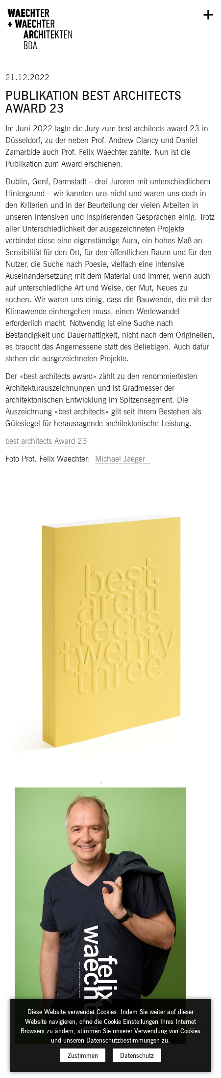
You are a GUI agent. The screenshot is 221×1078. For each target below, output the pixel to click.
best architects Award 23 (46, 441)
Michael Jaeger (122, 459)
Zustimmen (83, 1059)
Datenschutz (137, 1059)
